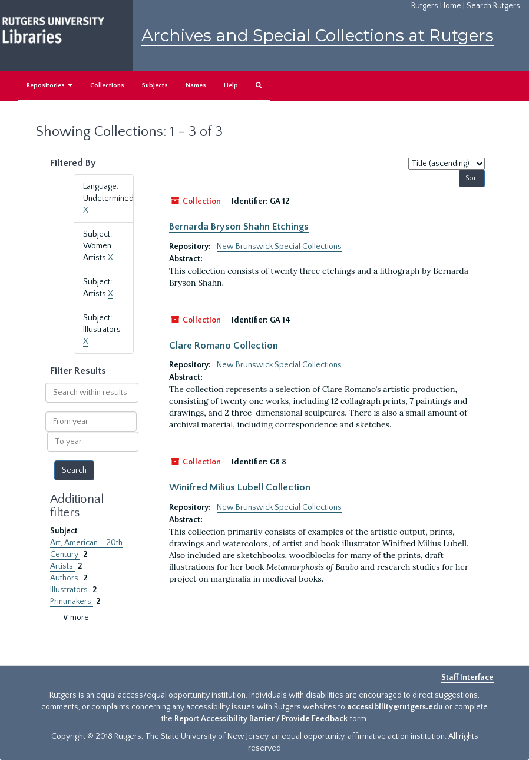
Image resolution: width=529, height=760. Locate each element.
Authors (65, 578)
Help (231, 85)
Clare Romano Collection (223, 345)
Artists (62, 566)
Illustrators (70, 590)
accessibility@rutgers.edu (395, 707)
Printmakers (71, 601)
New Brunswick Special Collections (279, 246)
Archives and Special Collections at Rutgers (317, 35)
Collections (107, 85)
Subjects (155, 85)
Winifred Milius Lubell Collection (239, 487)
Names (196, 85)
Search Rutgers (493, 6)
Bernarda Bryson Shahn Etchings (239, 226)
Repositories (49, 85)
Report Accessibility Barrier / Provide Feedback (261, 719)
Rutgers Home (436, 6)
